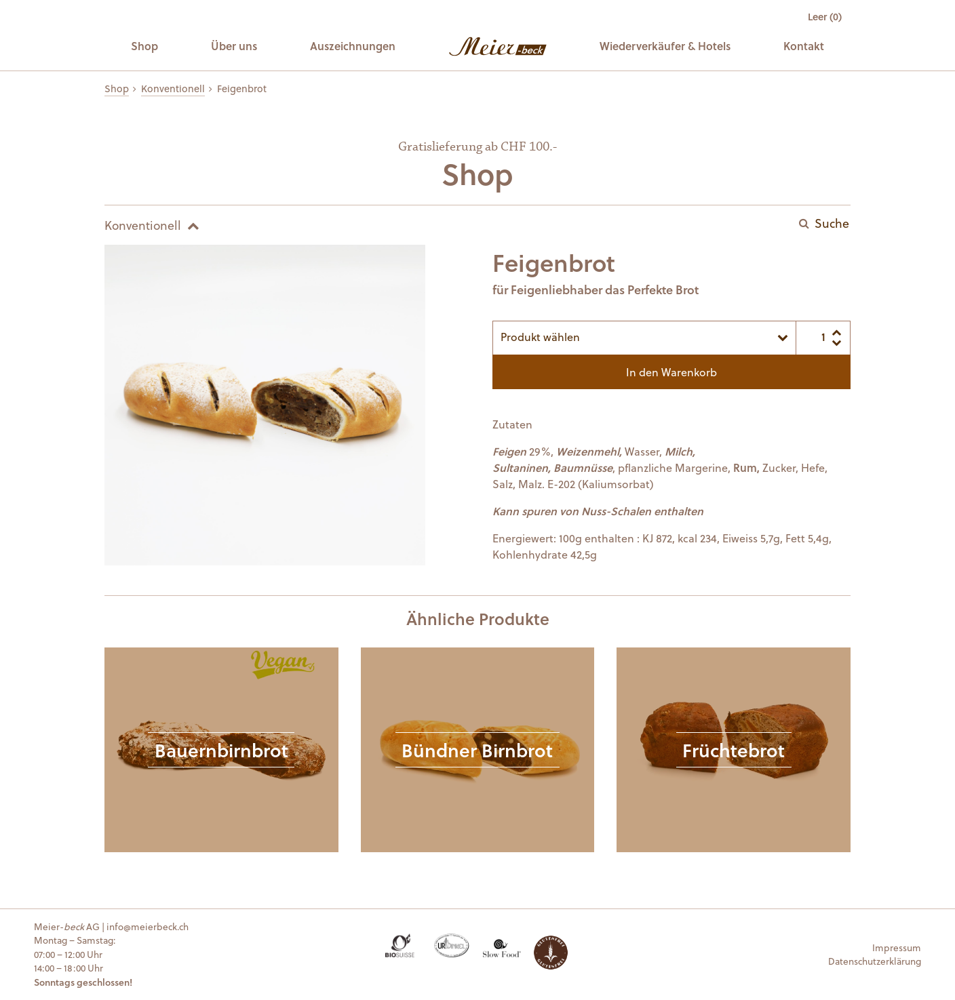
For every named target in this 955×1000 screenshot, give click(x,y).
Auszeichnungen (352, 46)
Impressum (896, 947)
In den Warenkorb (671, 372)
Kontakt (803, 46)
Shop (144, 46)
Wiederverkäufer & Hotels (665, 46)
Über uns (234, 46)
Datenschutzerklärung (874, 961)
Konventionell (173, 88)
